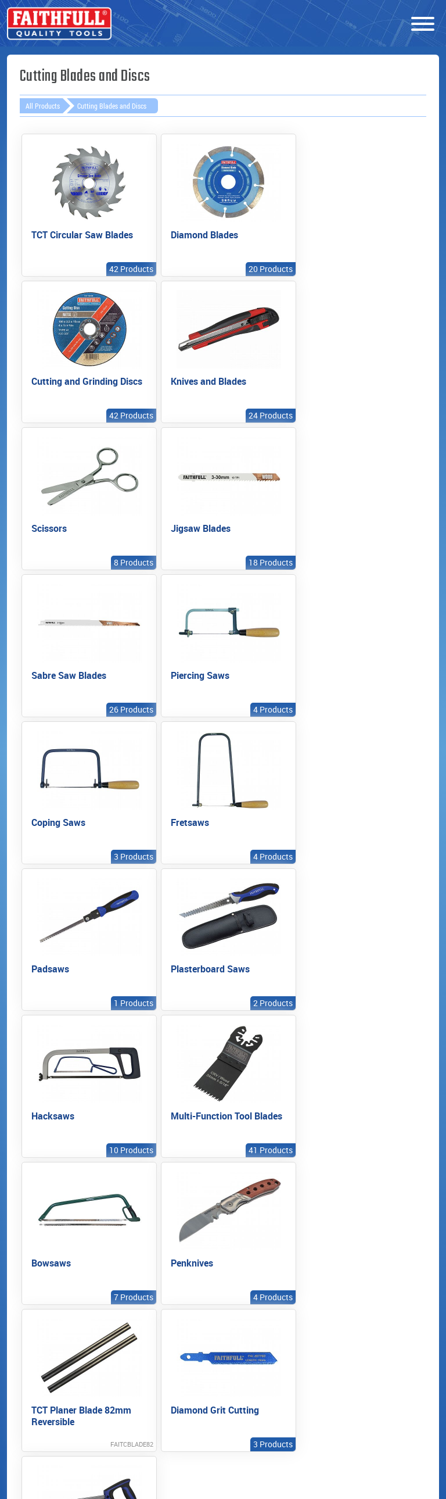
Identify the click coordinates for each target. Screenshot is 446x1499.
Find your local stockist (156, 1235)
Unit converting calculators (263, 1293)
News (347, 1249)
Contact (353, 1267)
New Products (50, 1230)
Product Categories (37, 1273)
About (348, 1230)
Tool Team (357, 1286)
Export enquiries (159, 1259)
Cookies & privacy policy (357, 1310)
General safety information (261, 1264)
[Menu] (423, 24)
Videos (35, 1296)
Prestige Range (52, 1249)
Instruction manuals (254, 1235)
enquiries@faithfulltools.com (148, 1456)
